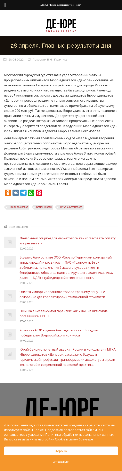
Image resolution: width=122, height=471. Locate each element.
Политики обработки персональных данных (79, 434)
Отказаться (61, 462)
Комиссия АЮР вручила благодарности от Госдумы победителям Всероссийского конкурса (59, 332)
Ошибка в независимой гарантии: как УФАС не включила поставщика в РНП (64, 313)
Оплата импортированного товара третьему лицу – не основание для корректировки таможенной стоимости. (63, 294)
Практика (60, 59)
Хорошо (61, 451)
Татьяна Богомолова (71, 207)
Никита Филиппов (18, 207)
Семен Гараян (44, 207)
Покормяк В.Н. (42, 59)
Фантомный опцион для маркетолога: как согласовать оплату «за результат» (68, 240)
